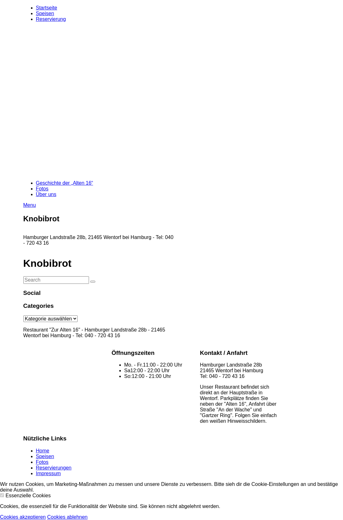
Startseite (46, 7)
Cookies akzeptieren (23, 517)
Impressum (48, 473)
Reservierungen (54, 467)
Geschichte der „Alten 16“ (64, 183)
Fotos (42, 188)
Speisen (45, 13)
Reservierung (51, 19)
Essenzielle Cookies (27, 495)
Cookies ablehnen (67, 517)
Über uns (46, 194)
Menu (29, 205)
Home (43, 450)
